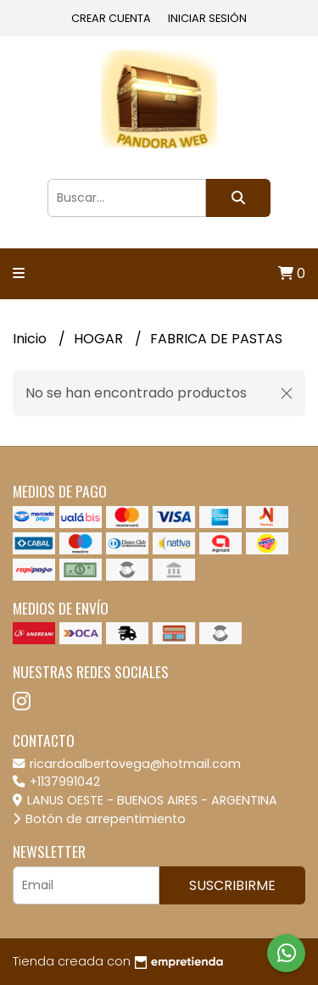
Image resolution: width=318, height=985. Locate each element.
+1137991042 (56, 781)
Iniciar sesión (207, 18)
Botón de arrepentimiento (99, 818)
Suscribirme (232, 885)
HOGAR (100, 338)
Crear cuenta (111, 18)
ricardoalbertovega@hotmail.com (127, 763)
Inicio (31, 338)
